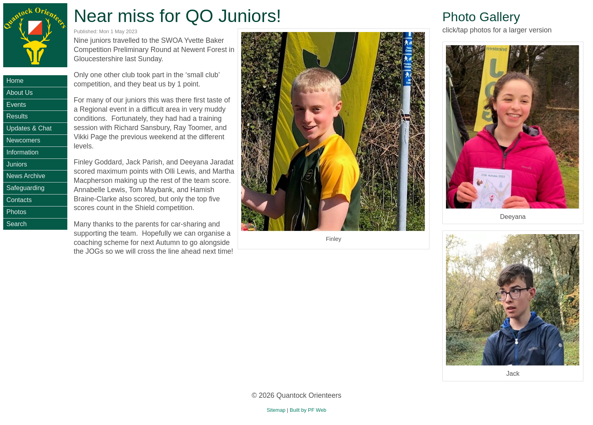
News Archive (25, 175)
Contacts (19, 199)
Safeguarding (25, 187)
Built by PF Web (308, 410)
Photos (16, 211)
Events (16, 104)
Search (16, 224)
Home (15, 80)
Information (22, 152)
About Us (19, 92)
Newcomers (23, 140)
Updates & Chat (29, 128)
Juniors (16, 164)
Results (17, 116)
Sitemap (276, 410)
